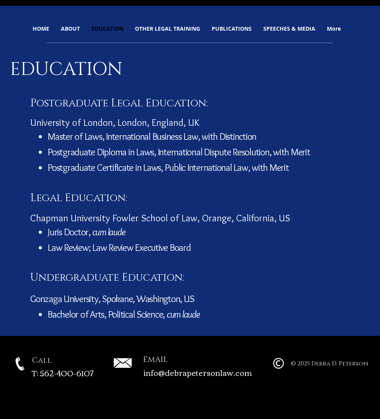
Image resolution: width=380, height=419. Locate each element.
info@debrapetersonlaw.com (197, 372)
